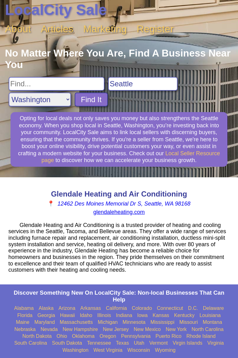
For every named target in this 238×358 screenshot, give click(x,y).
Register (155, 28)
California (116, 308)
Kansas (160, 315)
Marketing (105, 28)
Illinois (104, 315)
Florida (25, 315)
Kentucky (184, 315)
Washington (75, 350)
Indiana (124, 315)
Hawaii (67, 315)
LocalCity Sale (56, 10)
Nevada (49, 329)
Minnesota (134, 322)
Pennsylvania (136, 336)
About (18, 28)
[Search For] (56, 84)
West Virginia (107, 350)
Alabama (24, 308)
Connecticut (170, 308)
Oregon (107, 336)
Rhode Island (200, 336)
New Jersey (116, 329)
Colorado (142, 308)
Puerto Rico (169, 336)
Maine (22, 322)
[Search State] (40, 99)
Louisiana (210, 315)
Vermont (158, 343)
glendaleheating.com (119, 212)
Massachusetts (76, 322)
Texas (122, 343)
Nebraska (25, 329)
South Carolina (30, 343)
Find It (91, 99)
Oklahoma (83, 336)
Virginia (215, 343)
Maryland (44, 322)
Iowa (142, 315)
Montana (212, 322)
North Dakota (36, 336)
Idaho (86, 315)
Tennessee (99, 343)
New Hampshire (80, 329)
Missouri (188, 322)
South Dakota (67, 343)
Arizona (67, 308)
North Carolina (207, 329)
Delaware (213, 308)
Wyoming (165, 350)
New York (176, 329)
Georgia (46, 315)
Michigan (108, 322)
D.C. (193, 308)
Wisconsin (138, 350)
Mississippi (162, 322)
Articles (57, 28)
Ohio (62, 336)
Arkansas (90, 308)
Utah (139, 343)
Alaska (46, 308)
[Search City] (143, 84)
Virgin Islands (187, 343)
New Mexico (147, 329)
